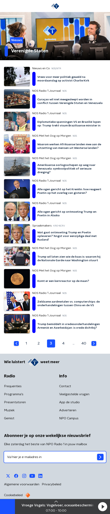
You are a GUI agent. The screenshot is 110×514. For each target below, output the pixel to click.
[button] (102, 506)
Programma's (13, 394)
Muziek (9, 410)
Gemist (9, 418)
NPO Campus (69, 418)
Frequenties (13, 386)
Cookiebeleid (13, 495)
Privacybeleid (51, 484)
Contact (65, 386)
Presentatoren (15, 402)
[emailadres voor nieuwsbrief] (55, 457)
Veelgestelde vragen (74, 394)
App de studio (69, 402)
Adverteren (67, 410)
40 (83, 343)
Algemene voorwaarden (21, 484)
